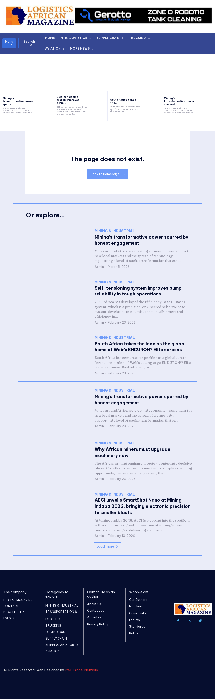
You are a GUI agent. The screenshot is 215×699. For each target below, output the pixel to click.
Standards (137, 625)
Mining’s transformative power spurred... (18, 101)
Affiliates (94, 616)
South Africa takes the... (123, 101)
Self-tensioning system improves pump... (68, 100)
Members (136, 605)
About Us (94, 603)
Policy (133, 632)
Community (137, 612)
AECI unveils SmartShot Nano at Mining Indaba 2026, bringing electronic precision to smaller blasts (142, 505)
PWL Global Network (81, 669)
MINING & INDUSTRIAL (115, 232)
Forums (134, 619)
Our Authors (138, 599)
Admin (99, 266)
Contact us (95, 609)
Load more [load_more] (107, 545)
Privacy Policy (97, 623)
